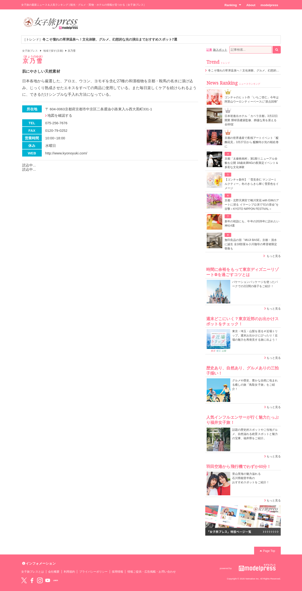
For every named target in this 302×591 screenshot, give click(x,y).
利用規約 (69, 571)
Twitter (24, 580)
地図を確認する (59, 115)
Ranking (232, 5)
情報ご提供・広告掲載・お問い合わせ (151, 571)
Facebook (32, 580)
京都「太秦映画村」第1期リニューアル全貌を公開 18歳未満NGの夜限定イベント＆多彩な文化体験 (251, 163)
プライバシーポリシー (93, 571)
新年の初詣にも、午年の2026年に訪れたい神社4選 (252, 223)
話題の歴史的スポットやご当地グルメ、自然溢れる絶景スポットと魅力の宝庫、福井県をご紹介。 (255, 434)
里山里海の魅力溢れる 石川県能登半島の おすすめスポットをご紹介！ (250, 478)
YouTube (47, 580)
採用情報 (117, 571)
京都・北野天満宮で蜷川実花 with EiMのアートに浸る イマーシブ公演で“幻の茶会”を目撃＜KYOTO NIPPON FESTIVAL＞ (252, 205)
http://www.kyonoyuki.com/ (66, 153)
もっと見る (274, 256)
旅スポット (220, 49)
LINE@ (56, 580)
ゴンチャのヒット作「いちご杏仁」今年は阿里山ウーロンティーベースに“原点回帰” (252, 99)
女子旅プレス (30, 50)
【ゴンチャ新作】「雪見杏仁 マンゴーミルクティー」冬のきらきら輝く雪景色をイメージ (252, 184)
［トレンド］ (100, 39)
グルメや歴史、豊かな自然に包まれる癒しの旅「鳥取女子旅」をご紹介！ (255, 385)
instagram (40, 580)
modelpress (269, 5)
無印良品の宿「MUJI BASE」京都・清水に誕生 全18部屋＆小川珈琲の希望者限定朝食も (251, 244)
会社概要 (53, 571)
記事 (209, 49)
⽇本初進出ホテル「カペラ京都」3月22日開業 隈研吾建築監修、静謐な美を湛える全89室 (251, 120)
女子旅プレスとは (32, 571)
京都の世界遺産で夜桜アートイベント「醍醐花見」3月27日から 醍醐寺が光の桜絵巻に (252, 142)
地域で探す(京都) (53, 50)
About (250, 5)
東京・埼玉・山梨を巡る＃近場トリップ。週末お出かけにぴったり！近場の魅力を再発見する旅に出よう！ (255, 335)
